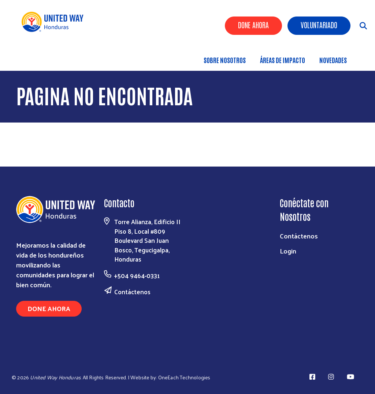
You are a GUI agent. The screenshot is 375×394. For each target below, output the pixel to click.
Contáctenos (132, 291)
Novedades (333, 59)
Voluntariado (319, 24)
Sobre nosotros (225, 59)
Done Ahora (253, 24)
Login (288, 250)
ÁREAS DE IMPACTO (282, 59)
